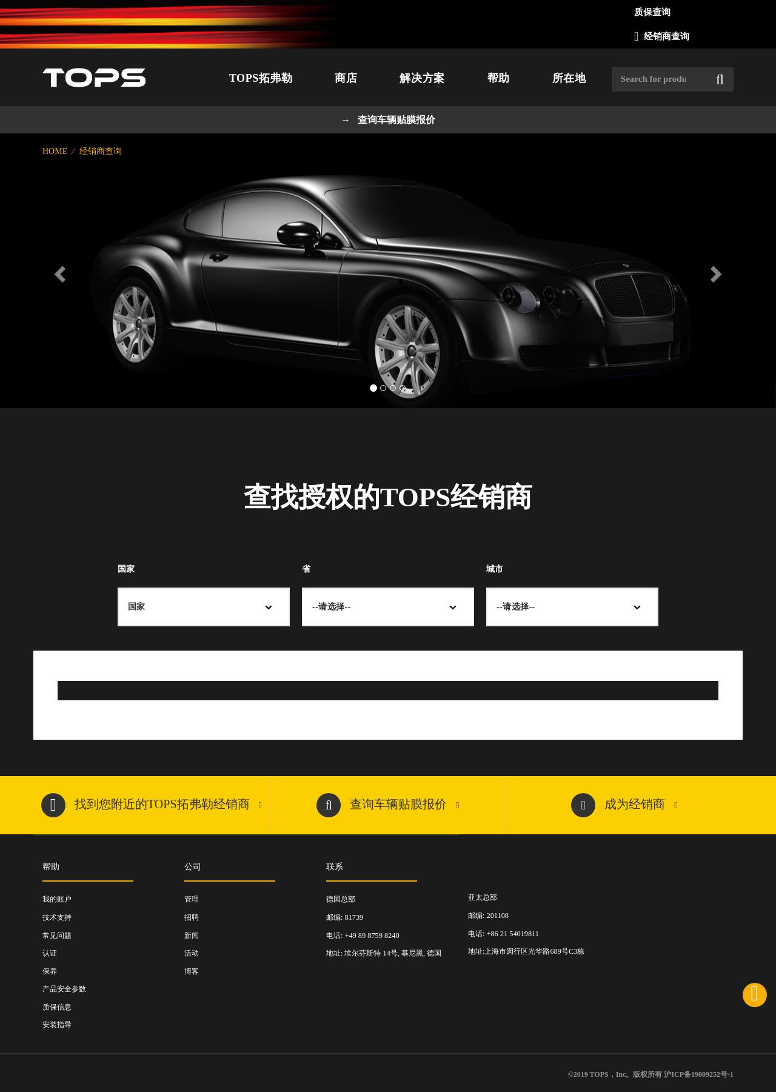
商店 (346, 78)
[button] (58, 270)
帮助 (498, 78)
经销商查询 (666, 36)
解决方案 (422, 78)
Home (56, 151)
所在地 (569, 78)
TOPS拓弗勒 (260, 78)
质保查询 (652, 12)
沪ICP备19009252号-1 (699, 1074)
